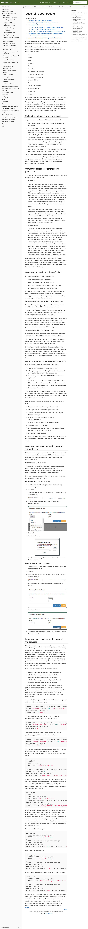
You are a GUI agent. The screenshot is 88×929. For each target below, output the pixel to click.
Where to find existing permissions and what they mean (79, 24)
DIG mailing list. (49, 913)
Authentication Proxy (8, 66)
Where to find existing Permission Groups (78, 27)
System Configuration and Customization (46, 7)
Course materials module (8, 108)
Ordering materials (8, 41)
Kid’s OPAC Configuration (9, 45)
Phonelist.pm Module (8, 79)
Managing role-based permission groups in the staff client (79, 35)
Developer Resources (7, 114)
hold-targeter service (8, 77)
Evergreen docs (5, 6)
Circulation (5, 101)
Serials (4, 99)
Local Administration (7, 92)
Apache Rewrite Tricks (9, 60)
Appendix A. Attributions (8, 119)
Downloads (55, 2)
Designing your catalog (9, 43)
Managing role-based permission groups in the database (79, 40)
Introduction (5, 9)
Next (65, 910)
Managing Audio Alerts (9, 83)
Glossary (4, 124)
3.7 (84, 7)
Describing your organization (10, 17)
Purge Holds (7, 30)
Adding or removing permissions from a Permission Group (77, 31)
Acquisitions (5, 94)
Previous (28, 907)
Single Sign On (7, 68)
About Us (65, 2)
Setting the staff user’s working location (79, 13)
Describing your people (9, 20)
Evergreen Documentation (11, 2)
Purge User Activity (9, 28)
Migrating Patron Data (9, 32)
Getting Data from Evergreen (9, 117)
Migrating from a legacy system (11, 35)
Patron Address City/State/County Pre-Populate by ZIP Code (10, 24)
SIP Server (5, 81)
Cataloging (5, 97)
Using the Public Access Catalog (10, 106)
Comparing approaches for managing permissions (78, 16)
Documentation (43, 2)
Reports (4, 104)
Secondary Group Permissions (80, 38)
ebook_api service (8, 74)
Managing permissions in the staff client (78, 20)
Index (3, 126)
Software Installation (7, 11)
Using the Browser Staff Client (10, 86)
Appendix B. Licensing (8, 121)
